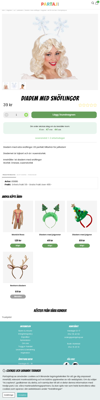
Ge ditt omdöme (21, 174)
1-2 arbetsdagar (56, 138)
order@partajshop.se (73, 337)
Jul (14, 10)
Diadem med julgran (82, 235)
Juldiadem (20, 10)
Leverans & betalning (25, 350)
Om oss (25, 343)
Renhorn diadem (18, 286)
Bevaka (18, 296)
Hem (3, 10)
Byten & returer (25, 331)
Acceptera (22, 395)
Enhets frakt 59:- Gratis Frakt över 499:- (32, 185)
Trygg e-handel (25, 346)
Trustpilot (7, 317)
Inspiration (25, 353)
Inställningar (8, 395)
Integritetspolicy (25, 334)
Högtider (9, 10)
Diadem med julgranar (50, 235)
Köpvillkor (25, 337)
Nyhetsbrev (25, 340)
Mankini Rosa (18, 235)
